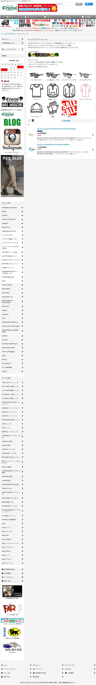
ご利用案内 (43, 28)
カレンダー (69, 30)
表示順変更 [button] (66, 121)
